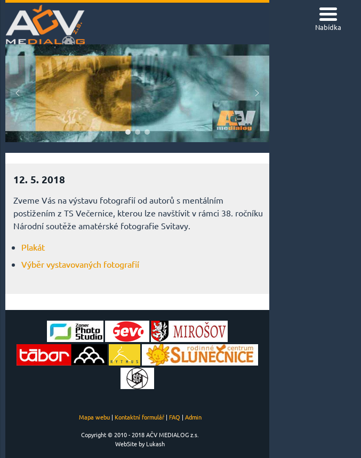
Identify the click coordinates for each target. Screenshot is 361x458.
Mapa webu (94, 417)
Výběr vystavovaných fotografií (80, 264)
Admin (193, 417)
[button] (17, 93)
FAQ (174, 417)
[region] (137, 93)
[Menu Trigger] (328, 20)
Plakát (33, 247)
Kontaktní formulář (139, 417)
